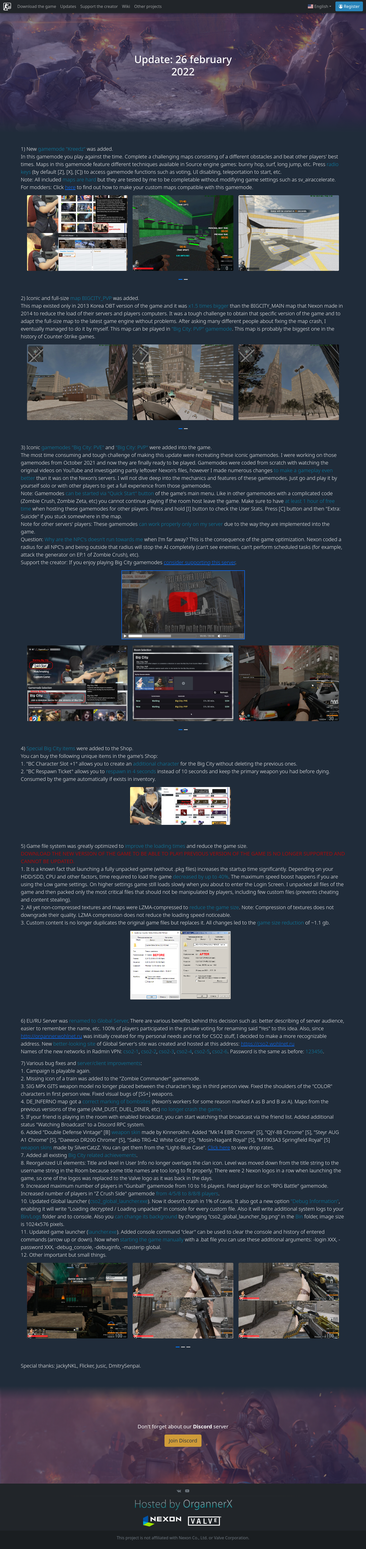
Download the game (36, 6)
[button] (180, 279)
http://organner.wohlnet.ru (51, 1036)
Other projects (148, 6)
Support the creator (99, 6)
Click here (219, 1147)
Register (349, 6)
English (318, 6)
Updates (68, 6)
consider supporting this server (199, 562)
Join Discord (183, 1440)
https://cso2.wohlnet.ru (267, 1043)
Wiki (126, 6)
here (70, 187)
